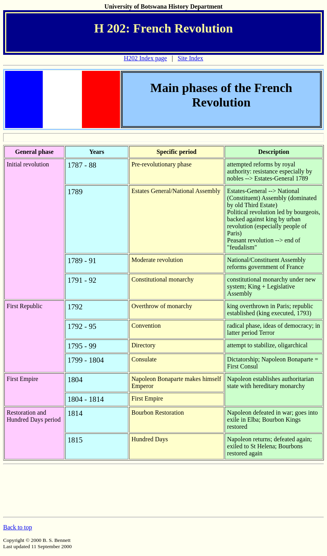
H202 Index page (145, 58)
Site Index (190, 58)
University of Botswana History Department (163, 6)
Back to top (17, 527)
